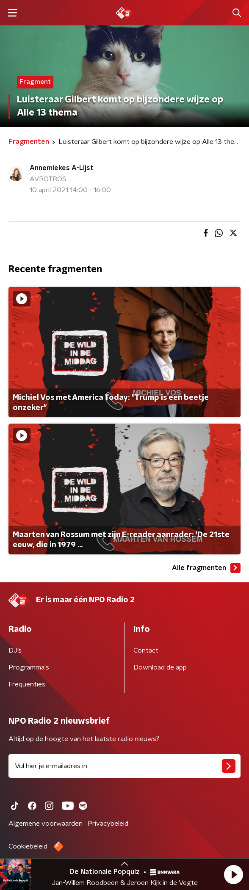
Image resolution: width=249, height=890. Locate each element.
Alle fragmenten (206, 568)
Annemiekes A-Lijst (62, 168)
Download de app (160, 667)
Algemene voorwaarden (45, 823)
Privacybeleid (108, 823)
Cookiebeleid (27, 846)
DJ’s (15, 650)
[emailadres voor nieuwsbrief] (124, 766)
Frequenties (26, 684)
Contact (145, 650)
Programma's (28, 667)
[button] (233, 874)
